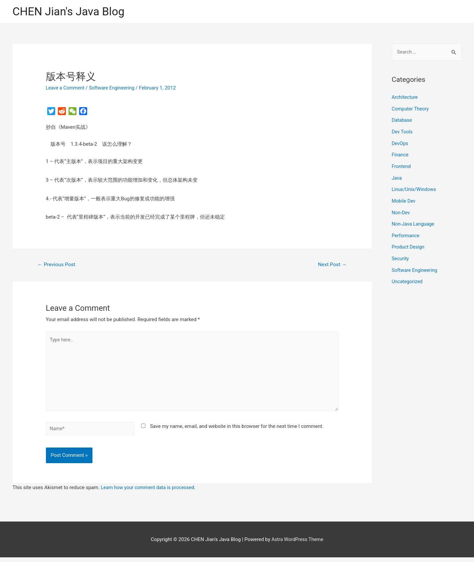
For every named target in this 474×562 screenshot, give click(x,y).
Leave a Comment (66, 88)
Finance (400, 154)
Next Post (332, 265)
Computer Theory (411, 109)
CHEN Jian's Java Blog (71, 12)
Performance (406, 233)
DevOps (400, 143)
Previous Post (57, 265)
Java (397, 177)
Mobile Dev (404, 199)
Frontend (401, 165)
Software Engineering (114, 88)
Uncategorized (408, 278)
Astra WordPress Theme (297, 544)
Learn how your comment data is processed (149, 492)
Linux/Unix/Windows (415, 188)
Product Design (409, 244)
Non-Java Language (414, 222)
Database (402, 120)
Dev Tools (402, 132)
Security (401, 255)
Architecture (405, 98)
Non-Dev (401, 210)
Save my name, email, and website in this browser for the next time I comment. (237, 430)
